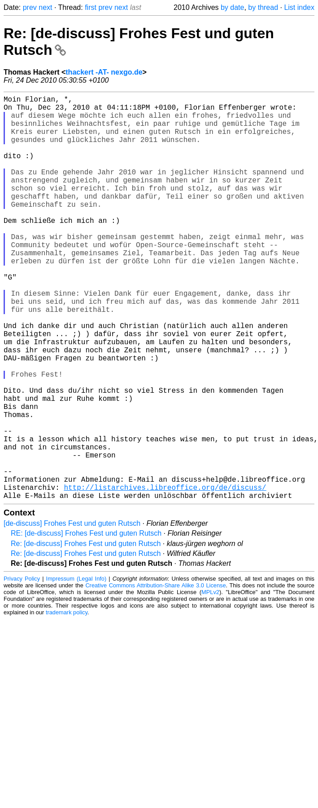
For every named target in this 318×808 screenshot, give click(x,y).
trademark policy (66, 702)
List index (299, 7)
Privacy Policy (22, 668)
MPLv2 (210, 682)
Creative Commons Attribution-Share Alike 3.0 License (155, 675)
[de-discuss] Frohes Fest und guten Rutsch (72, 613)
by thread (263, 7)
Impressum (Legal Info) (76, 668)
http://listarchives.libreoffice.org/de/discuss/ (165, 575)
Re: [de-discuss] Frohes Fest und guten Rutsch (86, 633)
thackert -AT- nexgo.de (103, 72)
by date (232, 7)
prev (30, 7)
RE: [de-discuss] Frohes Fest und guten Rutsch (86, 623)
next (45, 7)
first (90, 7)
